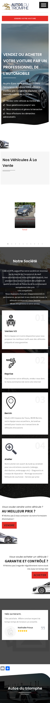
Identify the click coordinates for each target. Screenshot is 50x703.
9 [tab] (38, 244)
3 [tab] (15, 244)
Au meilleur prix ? (18, 511)
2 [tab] (11, 244)
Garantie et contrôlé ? (26, 561)
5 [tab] (23, 244)
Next (36, 215)
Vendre (9, 525)
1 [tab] (8, 244)
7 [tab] (31, 244)
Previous (13, 215)
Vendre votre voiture (25, 18)
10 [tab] (42, 244)
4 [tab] (19, 244)
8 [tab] (34, 244)
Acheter (40, 575)
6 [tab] (27, 244)
